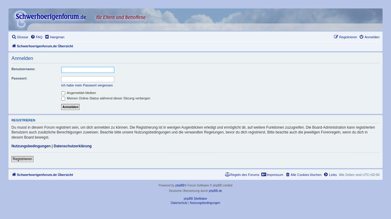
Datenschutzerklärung (73, 146)
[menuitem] (19, 37)
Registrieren (22, 159)
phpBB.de (215, 190)
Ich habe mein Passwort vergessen (87, 85)
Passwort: (19, 78)
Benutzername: (23, 69)
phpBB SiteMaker (195, 198)
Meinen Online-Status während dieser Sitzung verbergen (105, 98)
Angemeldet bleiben (78, 93)
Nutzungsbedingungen (31, 146)
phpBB (179, 185)
